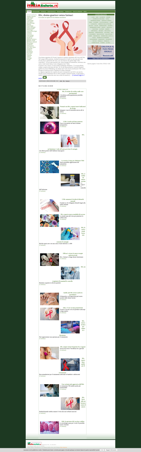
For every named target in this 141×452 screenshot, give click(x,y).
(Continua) (63, 98)
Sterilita (106, 41)
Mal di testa (100, 34)
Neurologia (30, 43)
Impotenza (94, 30)
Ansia (107, 19)
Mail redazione (63, 447)
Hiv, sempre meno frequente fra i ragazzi (72, 347)
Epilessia (109, 27)
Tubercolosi (95, 42)
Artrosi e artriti (106, 20)
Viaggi (28, 59)
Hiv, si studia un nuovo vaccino (83, 177)
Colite (96, 25)
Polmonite (109, 39)
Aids (61, 81)
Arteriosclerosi (95, 20)
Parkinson (101, 39)
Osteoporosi (93, 39)
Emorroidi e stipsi (95, 27)
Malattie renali (31, 40)
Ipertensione (99, 32)
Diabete (29, 24)
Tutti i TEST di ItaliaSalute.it (101, 58)
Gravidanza (30, 36)
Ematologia (30, 26)
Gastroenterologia (32, 31)
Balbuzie (29, 19)
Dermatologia (31, 23)
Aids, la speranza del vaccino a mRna (72, 421)
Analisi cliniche (31, 16)
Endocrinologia (31, 27)
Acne (93, 17)
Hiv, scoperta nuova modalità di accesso (73, 214)
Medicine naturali (32, 42)
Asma (90, 22)
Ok (102, 450)
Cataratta (94, 24)
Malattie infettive (32, 39)
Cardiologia (30, 20)
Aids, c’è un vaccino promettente (73, 308)
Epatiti (103, 27)
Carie (111, 22)
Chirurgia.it (30, 21)
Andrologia (30, 17)
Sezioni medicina (32, 14)
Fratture (95, 29)
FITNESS (43, 11)
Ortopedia (29, 48)
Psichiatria (30, 51)
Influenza (107, 30)
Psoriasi (100, 41)
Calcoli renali (103, 22)
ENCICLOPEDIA (77, 11)
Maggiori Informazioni (111, 450)
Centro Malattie (101, 14)
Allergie (102, 17)
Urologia (29, 58)
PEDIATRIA (60, 11)
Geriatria (29, 34)
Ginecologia (30, 35)
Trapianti (29, 55)
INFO (85, 11)
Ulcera (108, 42)
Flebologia (30, 30)
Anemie (108, 17)
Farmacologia (31, 28)
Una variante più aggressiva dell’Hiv (73, 384)
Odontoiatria (30, 46)
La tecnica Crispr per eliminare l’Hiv (72, 160)
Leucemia (107, 32)
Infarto (101, 30)
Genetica (29, 32)
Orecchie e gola (31, 47)
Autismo (95, 22)
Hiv (64, 81)
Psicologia (30, 52)
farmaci (67, 81)
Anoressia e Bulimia (98, 19)
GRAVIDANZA (51, 11)
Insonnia (91, 32)
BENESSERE (36, 11)
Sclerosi (29, 54)
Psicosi (95, 41)
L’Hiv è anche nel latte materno (73, 121)
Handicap (29, 38)
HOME (29, 11)
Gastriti (101, 29)
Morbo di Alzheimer (103, 37)
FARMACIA (68, 11)
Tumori (29, 56)
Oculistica (29, 44)
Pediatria (29, 50)
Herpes (107, 29)
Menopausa (96, 36)
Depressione (103, 25)
